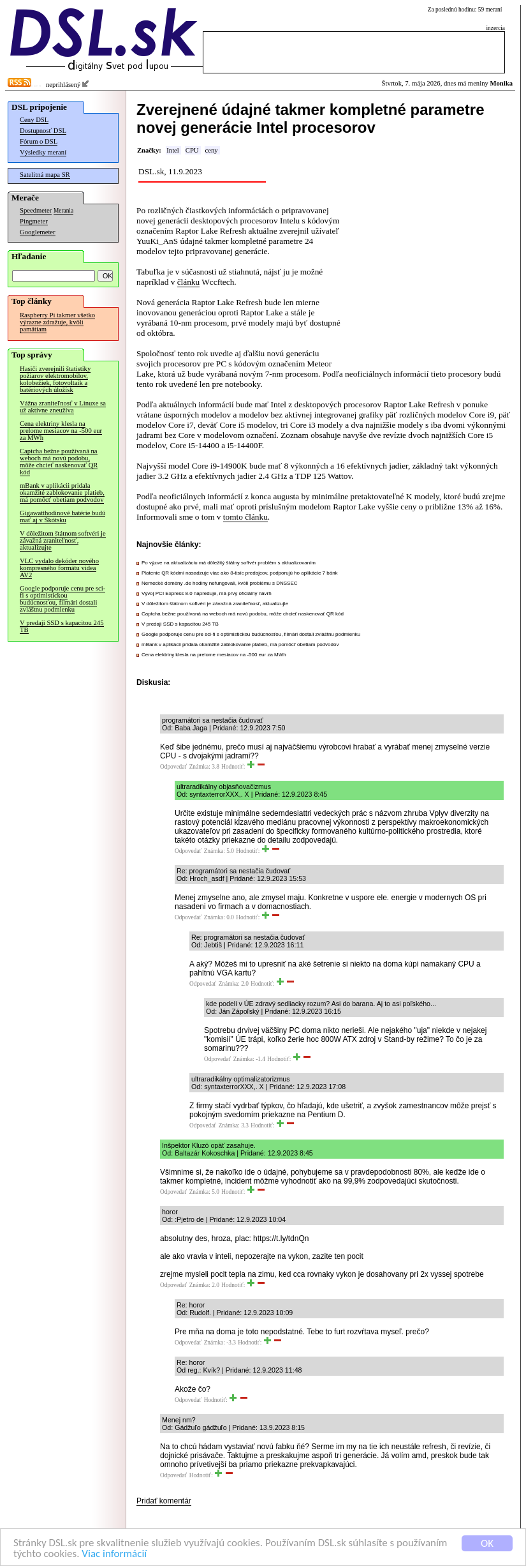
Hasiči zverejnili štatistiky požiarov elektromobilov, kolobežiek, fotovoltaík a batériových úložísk (55, 379)
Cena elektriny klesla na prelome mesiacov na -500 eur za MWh (61, 430)
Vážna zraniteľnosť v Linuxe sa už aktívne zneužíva (63, 407)
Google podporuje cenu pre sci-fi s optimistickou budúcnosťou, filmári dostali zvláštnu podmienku (62, 599)
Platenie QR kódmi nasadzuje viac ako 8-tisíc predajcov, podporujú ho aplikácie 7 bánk (240, 573)
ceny (211, 150)
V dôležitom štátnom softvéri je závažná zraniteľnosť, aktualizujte (63, 540)
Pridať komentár (163, 1500)
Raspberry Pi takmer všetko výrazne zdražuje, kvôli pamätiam (57, 322)
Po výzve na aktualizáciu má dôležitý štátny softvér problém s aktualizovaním (229, 563)
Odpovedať (173, 767)
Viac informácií (114, 1554)
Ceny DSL (34, 119)
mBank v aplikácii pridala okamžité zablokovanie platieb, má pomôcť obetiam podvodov (62, 492)
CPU (192, 150)
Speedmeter (36, 210)
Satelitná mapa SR (45, 174)
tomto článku (245, 517)
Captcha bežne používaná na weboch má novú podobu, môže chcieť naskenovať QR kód (59, 462)
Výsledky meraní (43, 152)
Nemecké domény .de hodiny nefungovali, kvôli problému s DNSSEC (220, 583)
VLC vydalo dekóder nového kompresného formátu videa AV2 (59, 567)
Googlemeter (37, 232)
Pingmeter (34, 221)
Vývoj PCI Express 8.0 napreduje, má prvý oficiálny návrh (207, 593)
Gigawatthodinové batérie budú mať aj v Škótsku (62, 516)
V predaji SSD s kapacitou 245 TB (62, 626)
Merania (63, 210)
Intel (172, 150)
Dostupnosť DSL (43, 130)
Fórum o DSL (38, 141)
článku (188, 282)
